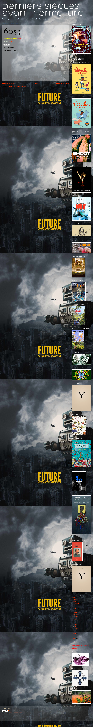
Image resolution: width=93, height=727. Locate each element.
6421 (75, 612)
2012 (74, 638)
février (76, 628)
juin (76, 619)
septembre (77, 603)
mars (76, 626)
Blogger (49, 718)
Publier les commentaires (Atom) (17, 86)
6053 (75, 616)
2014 (74, 633)
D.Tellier (11, 41)
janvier (76, 631)
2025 (74, 597)
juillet (76, 608)
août (76, 606)
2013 (74, 636)
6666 (75, 610)
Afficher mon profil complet (15, 712)
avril (76, 624)
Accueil (35, 83)
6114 (75, 614)
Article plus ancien (62, 83)
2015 (74, 601)
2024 (74, 599)
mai (76, 622)
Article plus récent (8, 83)
